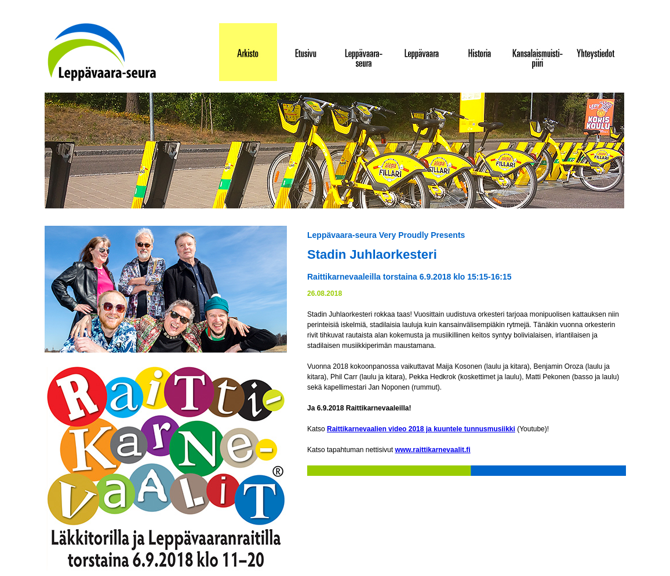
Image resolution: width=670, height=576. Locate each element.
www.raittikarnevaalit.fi (432, 450)
